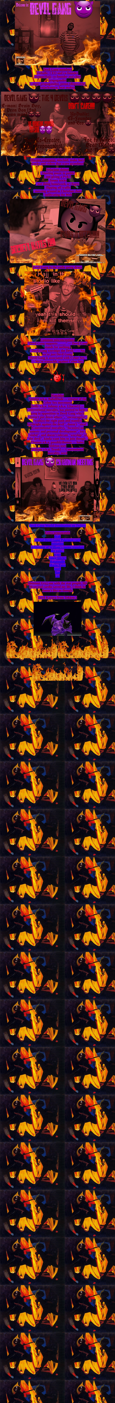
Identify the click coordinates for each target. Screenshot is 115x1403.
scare (57, 554)
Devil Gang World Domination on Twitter (57, 525)
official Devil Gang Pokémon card (57, 540)
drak (57, 536)
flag (57, 572)
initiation (57, 543)
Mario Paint (57, 565)
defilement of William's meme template (57, 547)
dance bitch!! (58, 558)
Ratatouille (57, 561)
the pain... (57, 550)
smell (57, 568)
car (57, 576)
